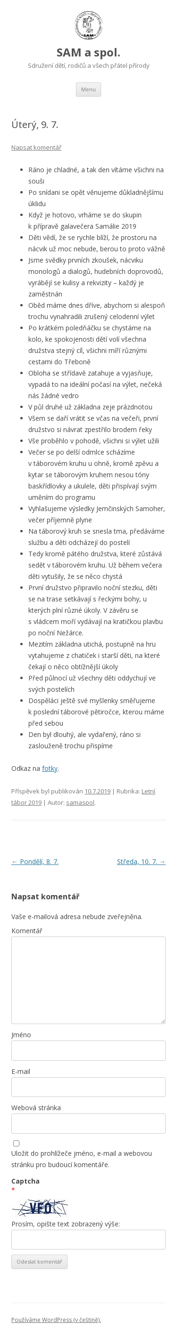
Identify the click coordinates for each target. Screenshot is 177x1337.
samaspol (80, 802)
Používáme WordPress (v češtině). (56, 1320)
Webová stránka (36, 1107)
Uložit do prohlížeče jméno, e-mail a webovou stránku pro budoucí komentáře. (81, 1159)
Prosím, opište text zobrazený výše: (65, 1223)
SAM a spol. (88, 52)
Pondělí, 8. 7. (35, 861)
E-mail (20, 1071)
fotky (50, 768)
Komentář (26, 930)
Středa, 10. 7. (141, 861)
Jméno (21, 1034)
